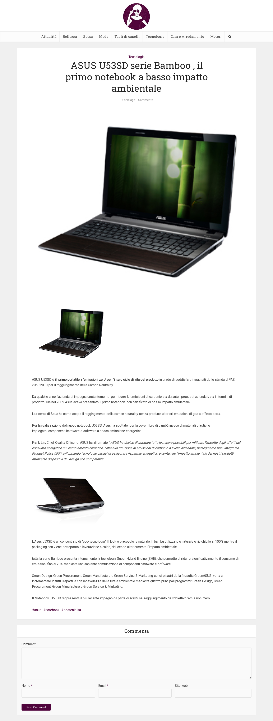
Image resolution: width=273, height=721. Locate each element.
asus (37, 610)
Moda (103, 36)
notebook (52, 610)
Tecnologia (155, 36)
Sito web (181, 686)
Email (103, 686)
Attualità (48, 36)
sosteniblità (72, 610)
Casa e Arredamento (187, 36)
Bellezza (70, 36)
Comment (29, 644)
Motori (216, 36)
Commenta (145, 100)
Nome (27, 686)
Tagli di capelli (127, 36)
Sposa (88, 36)
